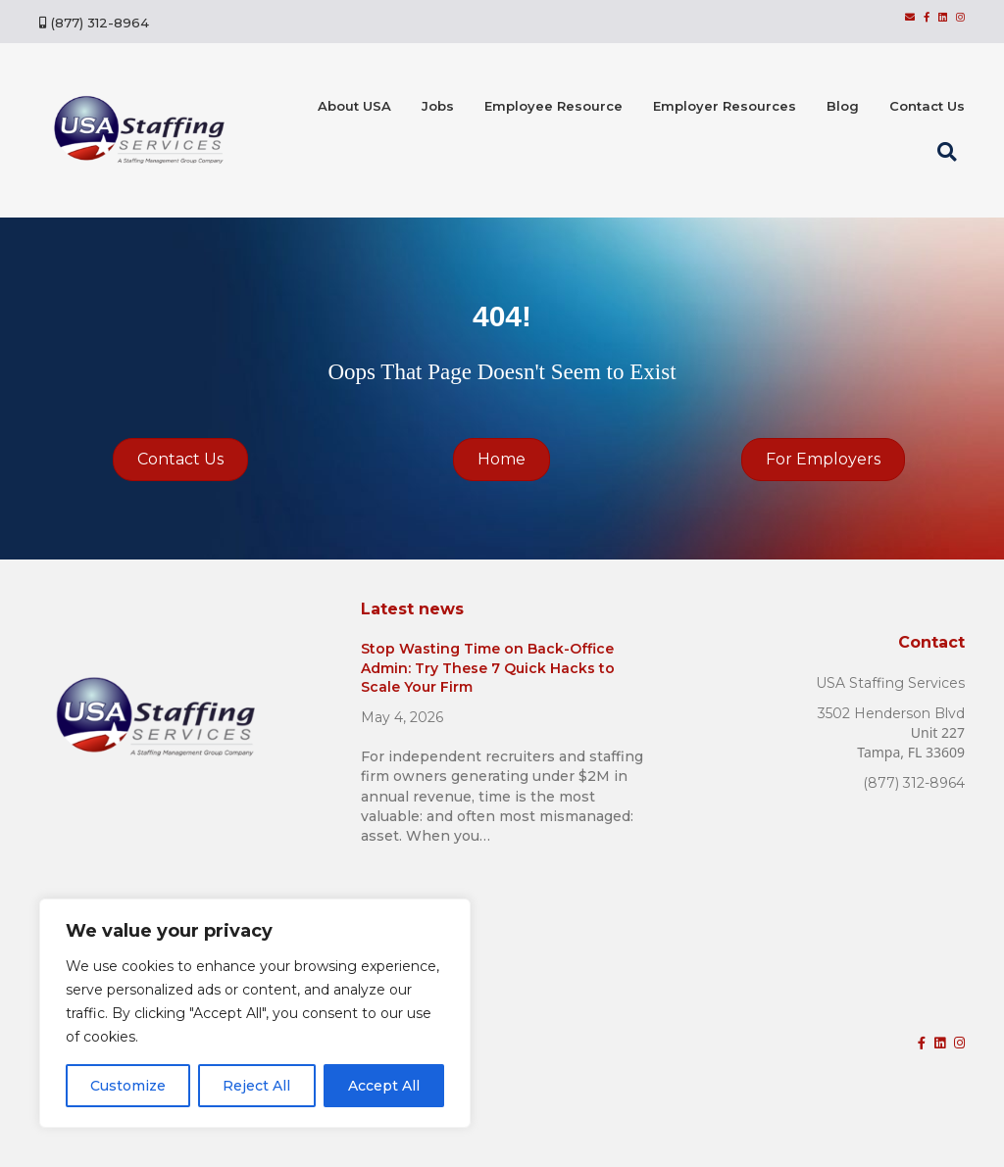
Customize (128, 1085)
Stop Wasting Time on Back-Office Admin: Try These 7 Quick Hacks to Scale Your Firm (488, 668)
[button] (951, 151)
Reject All (256, 1085)
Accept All (384, 1085)
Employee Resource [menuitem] (553, 106)
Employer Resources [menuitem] (724, 106)
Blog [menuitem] (843, 106)
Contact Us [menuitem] (927, 106)
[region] (255, 1013)
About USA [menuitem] (354, 106)
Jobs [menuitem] (438, 106)
